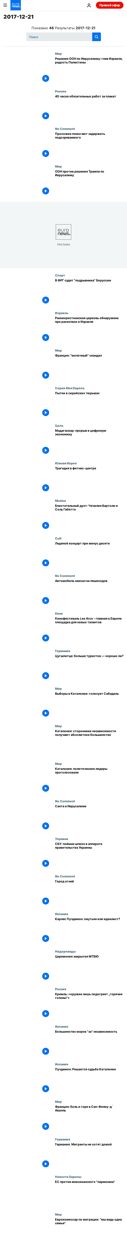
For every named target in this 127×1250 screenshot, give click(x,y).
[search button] (96, 36)
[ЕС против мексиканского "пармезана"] (89, 1193)
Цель (59, 425)
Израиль (62, 313)
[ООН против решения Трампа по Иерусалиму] (89, 183)
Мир (58, 53)
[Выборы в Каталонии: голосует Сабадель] (89, 705)
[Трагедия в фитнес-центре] (89, 480)
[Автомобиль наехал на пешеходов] (89, 592)
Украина (61, 838)
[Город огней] (89, 893)
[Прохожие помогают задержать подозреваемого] (89, 145)
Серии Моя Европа (69, 388)
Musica (60, 500)
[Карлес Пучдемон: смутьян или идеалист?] (89, 931)
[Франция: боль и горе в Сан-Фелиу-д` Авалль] (89, 1118)
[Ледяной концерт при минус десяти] (89, 555)
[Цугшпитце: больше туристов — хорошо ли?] (89, 668)
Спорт (60, 275)
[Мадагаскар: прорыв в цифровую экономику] (89, 442)
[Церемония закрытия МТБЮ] (89, 968)
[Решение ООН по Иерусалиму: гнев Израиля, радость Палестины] (89, 70)
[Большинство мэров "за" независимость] (89, 1043)
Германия (62, 650)
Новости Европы (68, 1176)
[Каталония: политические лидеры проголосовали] (89, 780)
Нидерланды (65, 951)
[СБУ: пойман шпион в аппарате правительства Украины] (89, 855)
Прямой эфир (109, 5)
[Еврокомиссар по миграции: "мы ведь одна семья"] (89, 1231)
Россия (60, 91)
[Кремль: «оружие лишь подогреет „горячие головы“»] (89, 1006)
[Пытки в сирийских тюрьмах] (89, 405)
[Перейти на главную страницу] (15, 5)
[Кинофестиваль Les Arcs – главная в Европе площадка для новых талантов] (89, 630)
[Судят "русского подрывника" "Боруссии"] (89, 292)
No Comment (65, 128)
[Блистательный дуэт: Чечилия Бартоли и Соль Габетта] (89, 517)
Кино (59, 613)
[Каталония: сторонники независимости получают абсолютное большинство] (89, 743)
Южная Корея (66, 463)
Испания (61, 914)
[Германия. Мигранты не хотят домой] (89, 1156)
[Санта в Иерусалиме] (89, 818)
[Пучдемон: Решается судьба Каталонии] (89, 1081)
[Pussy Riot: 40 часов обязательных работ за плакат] (89, 108)
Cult (58, 538)
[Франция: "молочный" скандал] (89, 367)
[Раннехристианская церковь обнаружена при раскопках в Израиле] (89, 330)
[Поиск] (63, 36)
